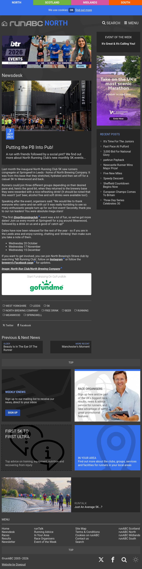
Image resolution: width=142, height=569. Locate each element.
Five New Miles (112, 173)
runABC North (127, 532)
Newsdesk (8, 532)
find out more (83, 10)
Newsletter (8, 542)
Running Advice (43, 532)
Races (5, 535)
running (81, 310)
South (125, 2)
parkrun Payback (113, 160)
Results (6, 538)
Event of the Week (45, 542)
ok (71, 10)
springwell (33, 315)
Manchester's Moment (71, 345)
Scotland (52, 2)
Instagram (56, 259)
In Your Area (41, 535)
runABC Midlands (129, 535)
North (16, 2)
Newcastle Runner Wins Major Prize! (118, 166)
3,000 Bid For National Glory (117, 153)
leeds (35, 305)
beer (66, 310)
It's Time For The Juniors (118, 141)
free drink (50, 310)
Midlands (90, 2)
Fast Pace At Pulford (116, 146)
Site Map (80, 528)
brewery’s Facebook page (17, 262)
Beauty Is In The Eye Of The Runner (22, 347)
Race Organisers (44, 538)
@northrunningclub (26, 217)
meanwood (11, 315)
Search (79, 542)
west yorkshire (14, 305)
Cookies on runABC (87, 535)
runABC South (127, 538)
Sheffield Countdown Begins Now (116, 185)
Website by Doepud (14, 564)
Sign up (12, 412)
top (71, 362)
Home (5, 528)
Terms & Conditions (87, 532)
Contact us (82, 538)
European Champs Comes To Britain (119, 193)
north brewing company (20, 310)
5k (47, 305)
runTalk (38, 528)
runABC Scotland (129, 528)
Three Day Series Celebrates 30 (113, 202)
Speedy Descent (113, 178)
